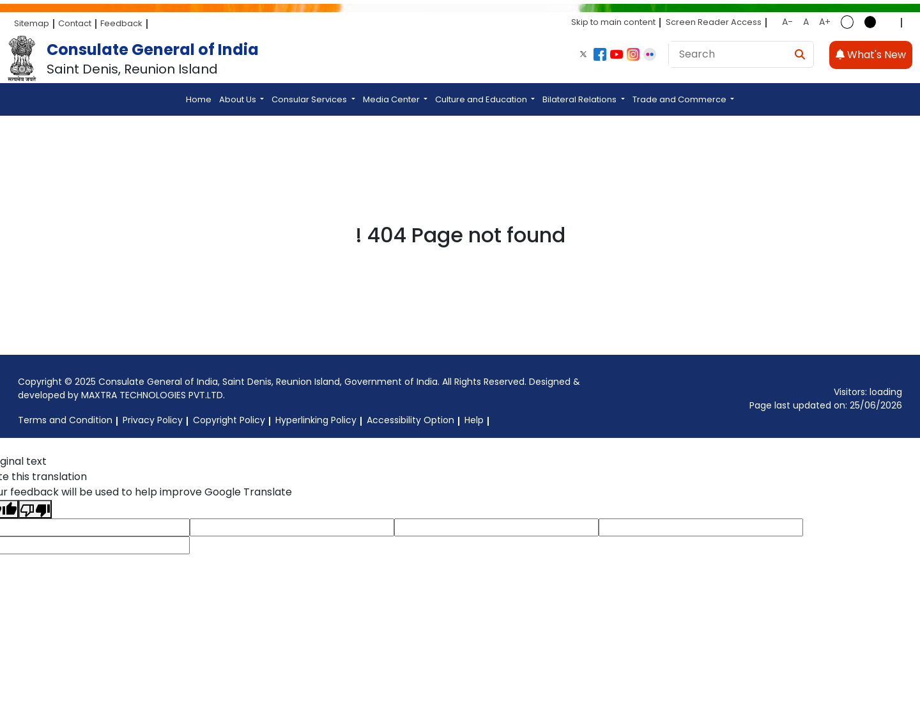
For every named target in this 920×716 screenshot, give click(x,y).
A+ (825, 21)
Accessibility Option (410, 420)
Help (474, 420)
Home (198, 99)
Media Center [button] (392, 99)
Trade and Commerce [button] (680, 99)
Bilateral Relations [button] (580, 99)
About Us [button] (238, 99)
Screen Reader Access (714, 22)
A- (787, 21)
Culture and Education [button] (482, 99)
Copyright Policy (229, 420)
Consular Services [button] (310, 99)
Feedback (121, 23)
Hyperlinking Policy (315, 420)
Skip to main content (613, 22)
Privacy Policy (153, 420)
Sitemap (31, 23)
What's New (871, 54)
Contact (74, 23)
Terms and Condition (65, 420)
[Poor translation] (35, 509)
